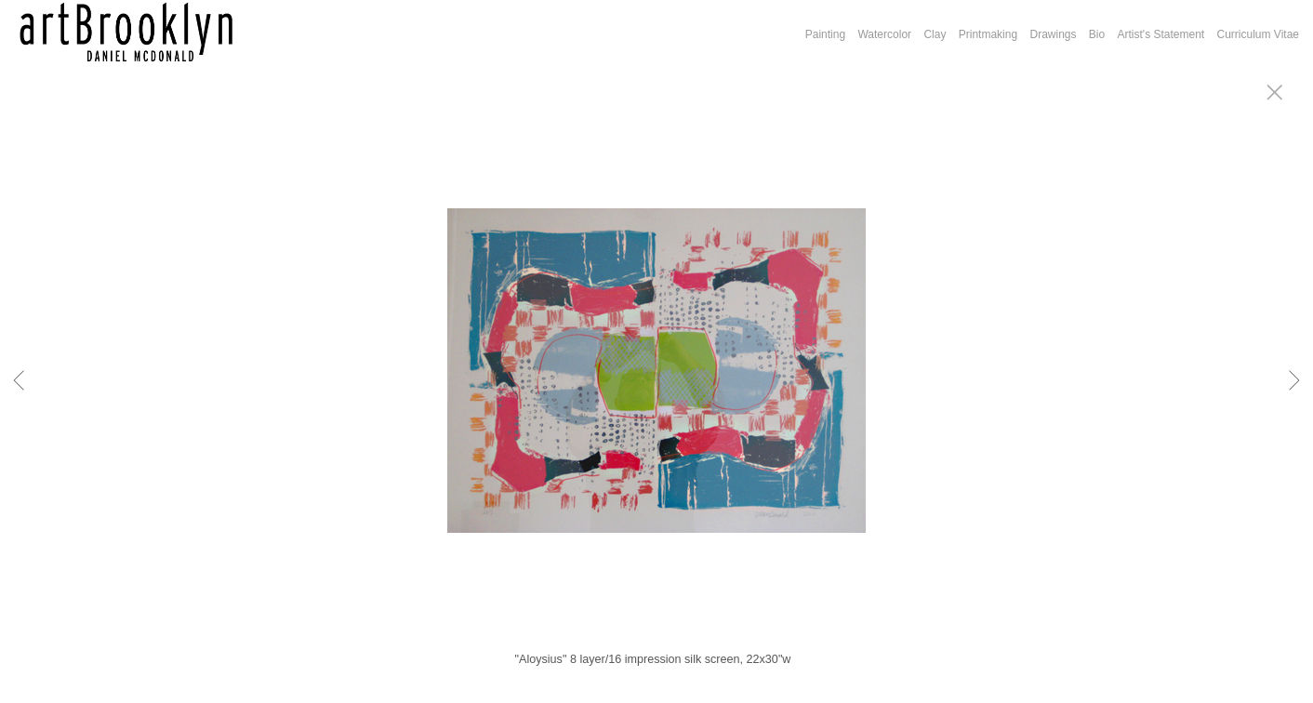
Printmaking (988, 34)
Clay (934, 34)
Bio (1097, 34)
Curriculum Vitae (1258, 34)
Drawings (1052, 34)
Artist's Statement (1161, 34)
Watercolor (884, 34)
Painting (825, 34)
